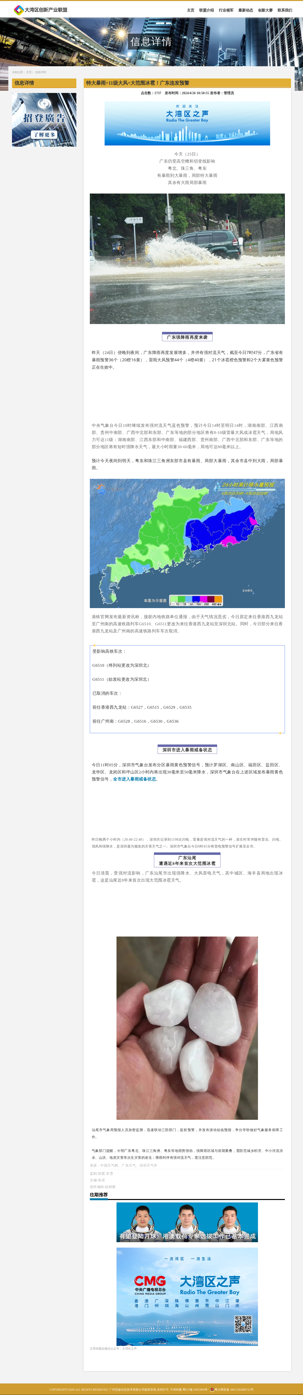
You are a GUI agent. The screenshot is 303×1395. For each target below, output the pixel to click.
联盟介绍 (206, 10)
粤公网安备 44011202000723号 (232, 1389)
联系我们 (285, 10)
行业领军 (226, 10)
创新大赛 (265, 10)
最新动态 (245, 10)
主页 (190, 10)
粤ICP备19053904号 (195, 1389)
